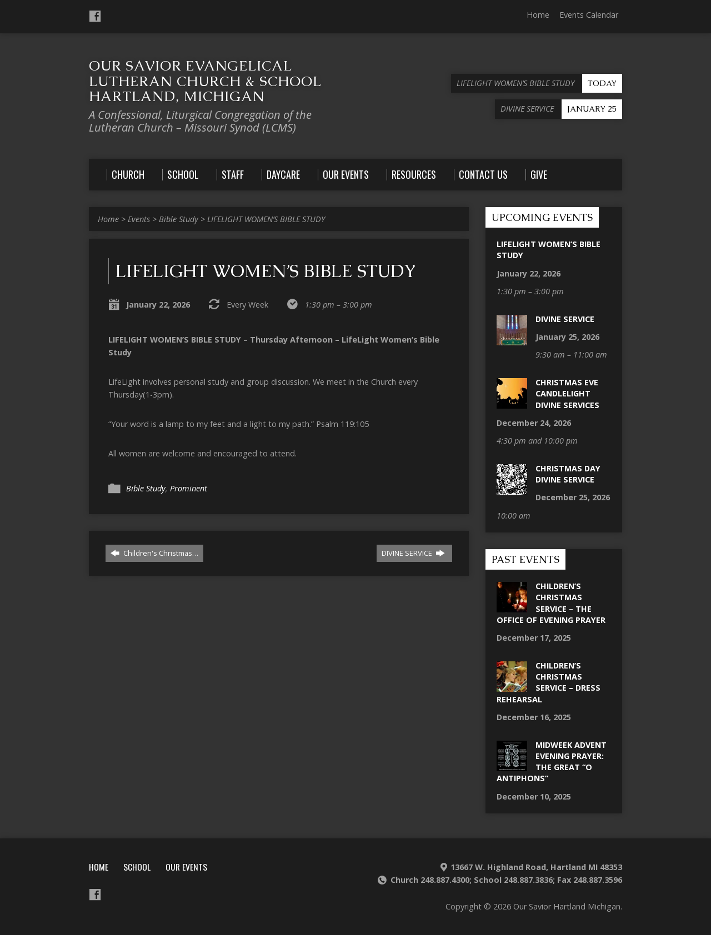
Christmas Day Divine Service (567, 474)
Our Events (186, 866)
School (137, 866)
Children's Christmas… (154, 553)
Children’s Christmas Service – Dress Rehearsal (548, 682)
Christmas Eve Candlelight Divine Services (567, 393)
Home (538, 14)
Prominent (188, 488)
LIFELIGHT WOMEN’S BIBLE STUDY (266, 219)
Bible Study (178, 219)
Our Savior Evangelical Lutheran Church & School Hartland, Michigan (205, 81)
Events (139, 219)
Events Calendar (588, 14)
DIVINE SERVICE (413, 553)
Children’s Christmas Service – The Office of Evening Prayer (551, 603)
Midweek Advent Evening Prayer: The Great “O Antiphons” (552, 761)
